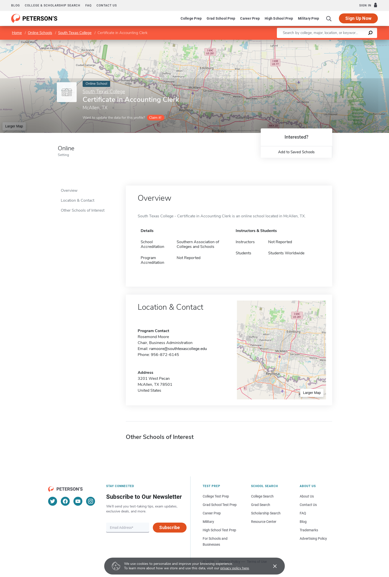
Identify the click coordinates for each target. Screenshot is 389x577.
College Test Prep (216, 496)
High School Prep (279, 18)
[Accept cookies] (271, 566)
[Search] (329, 18)
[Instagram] (90, 501)
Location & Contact (77, 200)
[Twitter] (52, 501)
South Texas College (75, 32)
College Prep (191, 18)
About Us (307, 496)
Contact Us (308, 505)
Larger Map (14, 126)
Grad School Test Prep (220, 505)
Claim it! (155, 117)
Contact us (107, 5)
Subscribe (169, 527)
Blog (15, 5)
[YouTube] (77, 501)
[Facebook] (65, 501)
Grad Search (260, 505)
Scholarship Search (266, 513)
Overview (69, 190)
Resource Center (263, 522)
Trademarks (309, 530)
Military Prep (308, 18)
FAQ (88, 5)
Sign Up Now (358, 18)
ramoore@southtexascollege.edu (178, 348)
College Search (262, 496)
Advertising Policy (313, 538)
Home (17, 32)
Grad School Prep (221, 18)
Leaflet (329, 42)
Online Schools (40, 32)
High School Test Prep (219, 530)
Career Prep (250, 18)
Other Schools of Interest (82, 210)
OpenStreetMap (355, 42)
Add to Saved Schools (296, 152)
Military (208, 522)
